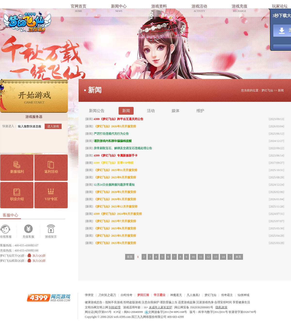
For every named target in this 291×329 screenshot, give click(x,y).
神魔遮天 (176, 295)
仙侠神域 (243, 295)
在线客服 (6, 236)
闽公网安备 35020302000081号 (194, 307)
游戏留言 (51, 236)
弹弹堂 (89, 295)
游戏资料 (159, 9)
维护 (200, 111)
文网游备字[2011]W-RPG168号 (166, 312)
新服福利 (17, 167)
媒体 (175, 111)
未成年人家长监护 (160, 307)
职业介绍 (17, 195)
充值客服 (28, 236)
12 (208, 257)
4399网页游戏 (48, 298)
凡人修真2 (193, 295)
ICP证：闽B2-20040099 (128, 312)
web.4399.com (122, 317)
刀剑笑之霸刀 (107, 295)
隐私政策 (221, 307)
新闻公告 (97, 111)
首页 (130, 257)
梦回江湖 (143, 295)
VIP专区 (51, 195)
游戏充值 (239, 9)
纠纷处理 (115, 307)
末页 (238, 257)
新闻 (126, 111)
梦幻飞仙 (27, 21)
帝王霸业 (159, 295)
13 (215, 257)
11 (200, 257)
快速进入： (9, 126)
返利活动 (51, 167)
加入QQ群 (36, 255)
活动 (151, 111)
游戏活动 (199, 9)
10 (193, 257)
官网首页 (78, 9)
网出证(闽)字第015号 (98, 312)
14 (223, 257)
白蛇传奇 (126, 295)
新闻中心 (118, 9)
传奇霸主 (227, 295)
